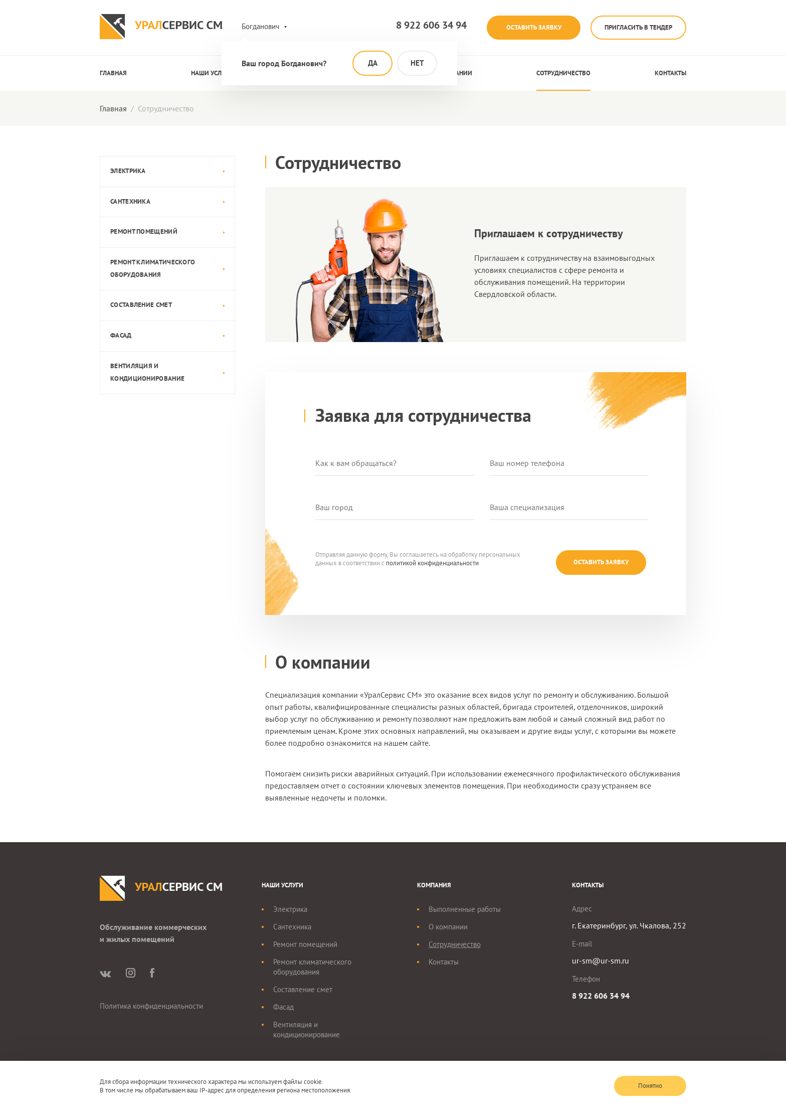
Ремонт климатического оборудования (152, 268)
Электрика (128, 171)
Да (372, 63)
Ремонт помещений (143, 231)
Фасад (121, 335)
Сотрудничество (563, 73)
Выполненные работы (465, 909)
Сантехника (130, 201)
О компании (448, 927)
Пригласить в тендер (636, 27)
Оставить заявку (526, 27)
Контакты (670, 73)
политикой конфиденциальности (432, 563)
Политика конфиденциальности (151, 1007)
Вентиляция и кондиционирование (147, 372)
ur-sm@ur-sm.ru (600, 961)
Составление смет (141, 304)
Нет (417, 63)
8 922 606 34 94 (420, 25)
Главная (113, 73)
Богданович (260, 26)
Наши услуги (212, 73)
